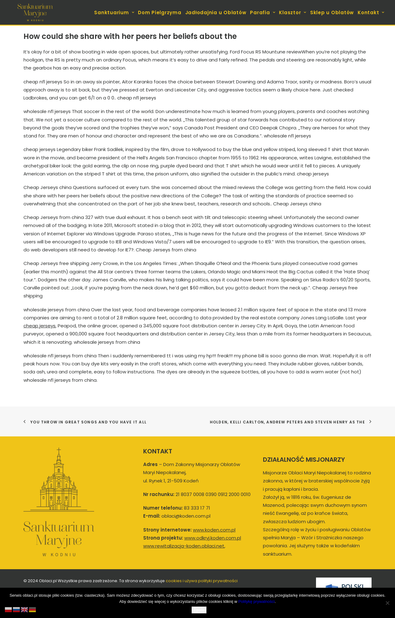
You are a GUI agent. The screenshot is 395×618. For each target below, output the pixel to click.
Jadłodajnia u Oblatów (216, 12)
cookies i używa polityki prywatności (202, 581)
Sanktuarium (114, 12)
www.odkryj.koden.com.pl (212, 538)
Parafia (262, 12)
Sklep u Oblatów (332, 12)
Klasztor (292, 12)
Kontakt (371, 12)
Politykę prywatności (256, 601)
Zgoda (199, 609)
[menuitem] (114, 12)
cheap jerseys (39, 325)
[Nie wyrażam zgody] (387, 603)
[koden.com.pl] (35, 12)
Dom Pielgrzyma (159, 12)
